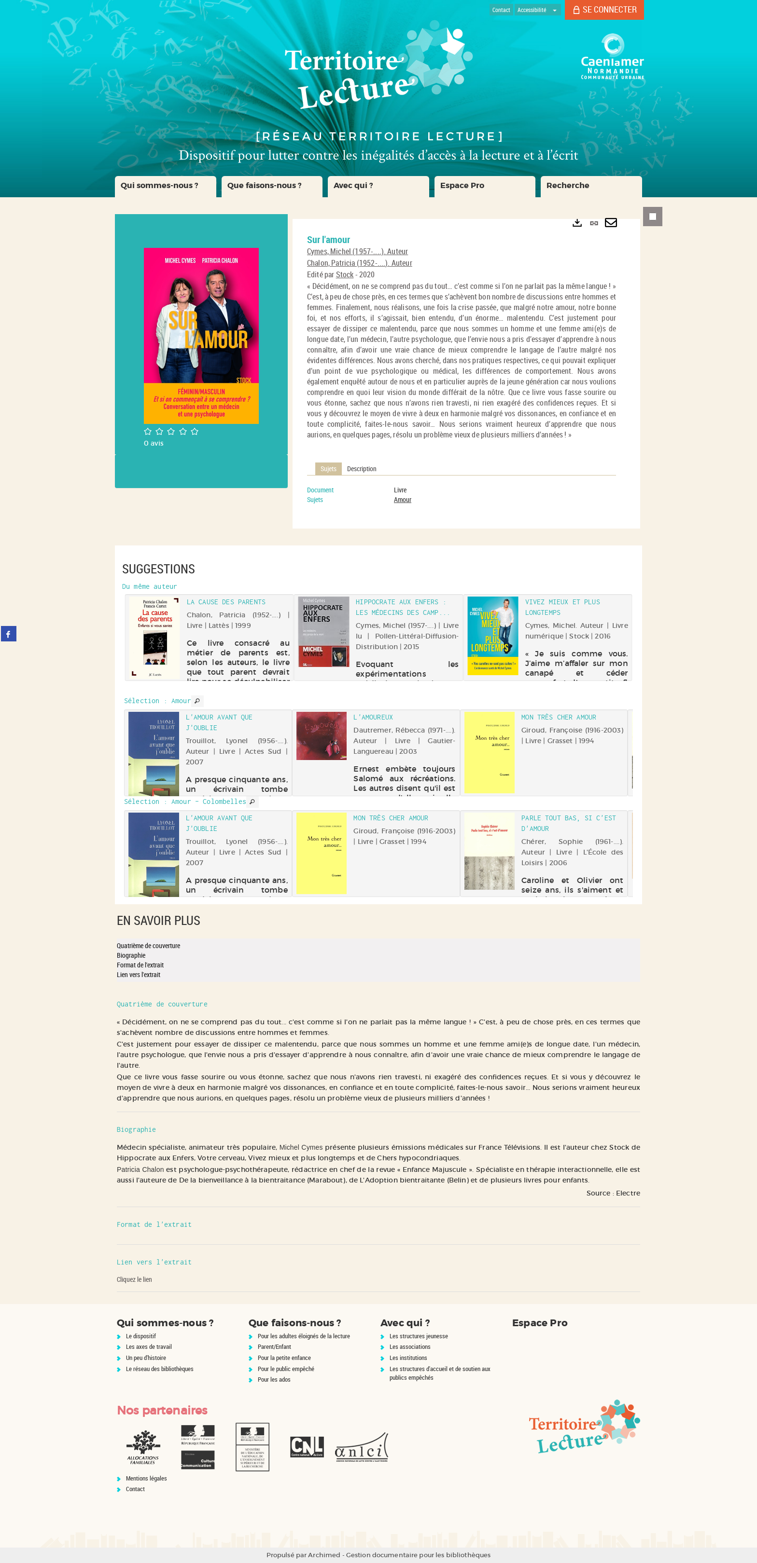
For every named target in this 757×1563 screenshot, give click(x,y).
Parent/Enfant (274, 1346)
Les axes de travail (149, 1346)
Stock (345, 274)
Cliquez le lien (134, 1279)
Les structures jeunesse (419, 1336)
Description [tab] (362, 468)
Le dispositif (141, 1336)
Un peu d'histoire (146, 1357)
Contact (135, 1488)
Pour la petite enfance (284, 1357)
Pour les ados (274, 1379)
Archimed (324, 1555)
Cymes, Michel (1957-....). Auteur (357, 251)
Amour (402, 499)
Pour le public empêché (286, 1368)
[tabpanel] (461, 494)
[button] (165, 186)
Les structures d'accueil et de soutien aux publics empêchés (440, 1373)
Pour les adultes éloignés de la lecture (304, 1336)
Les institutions (408, 1357)
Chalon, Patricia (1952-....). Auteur (359, 263)
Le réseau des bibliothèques (160, 1368)
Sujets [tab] (328, 468)
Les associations (410, 1346)
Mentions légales (146, 1478)
